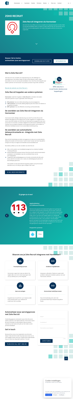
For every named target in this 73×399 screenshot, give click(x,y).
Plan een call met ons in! (17, 344)
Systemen (27, 3)
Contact (59, 3)
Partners (39, 3)
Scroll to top (66, 358)
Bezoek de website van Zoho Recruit (15, 88)
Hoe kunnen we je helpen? (46, 328)
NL (68, 3)
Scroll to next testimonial (7, 215)
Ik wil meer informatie (16, 172)
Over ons (53, 3)
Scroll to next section (36, 44)
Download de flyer (41, 61)
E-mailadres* (43, 322)
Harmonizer (17, 3)
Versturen (46, 341)
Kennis (45, 3)
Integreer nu (61, 61)
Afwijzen (55, 394)
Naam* (42, 316)
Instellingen (61, 394)
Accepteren (48, 394)
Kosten (33, 3)
